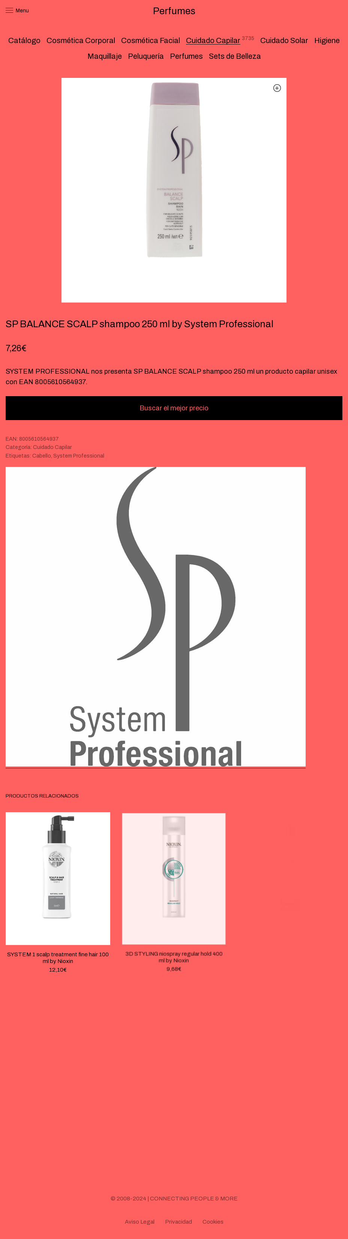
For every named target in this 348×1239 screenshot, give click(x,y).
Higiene (327, 40)
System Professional (78, 456)
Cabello (41, 456)
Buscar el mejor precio (174, 408)
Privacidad (178, 1222)
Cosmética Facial (150, 40)
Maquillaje (104, 56)
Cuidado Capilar (213, 40)
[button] (277, 87)
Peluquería (146, 56)
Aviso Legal (139, 1222)
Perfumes (186, 56)
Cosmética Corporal (80, 40)
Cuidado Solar (284, 40)
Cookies (213, 1222)
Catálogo (24, 40)
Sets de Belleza (235, 56)
